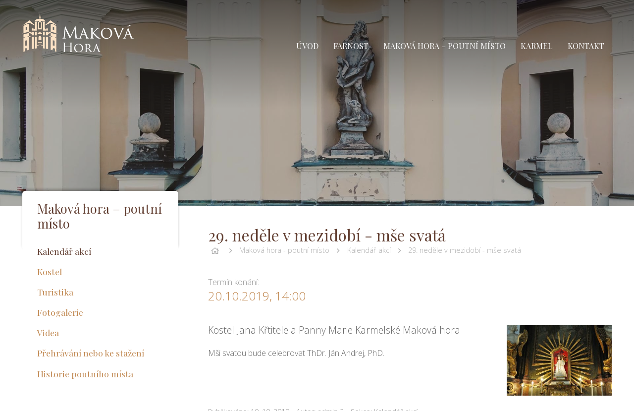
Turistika (55, 291)
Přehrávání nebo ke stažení (90, 352)
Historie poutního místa (85, 373)
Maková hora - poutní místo (284, 250)
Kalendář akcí (369, 250)
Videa (48, 332)
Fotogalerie (60, 312)
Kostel (49, 271)
